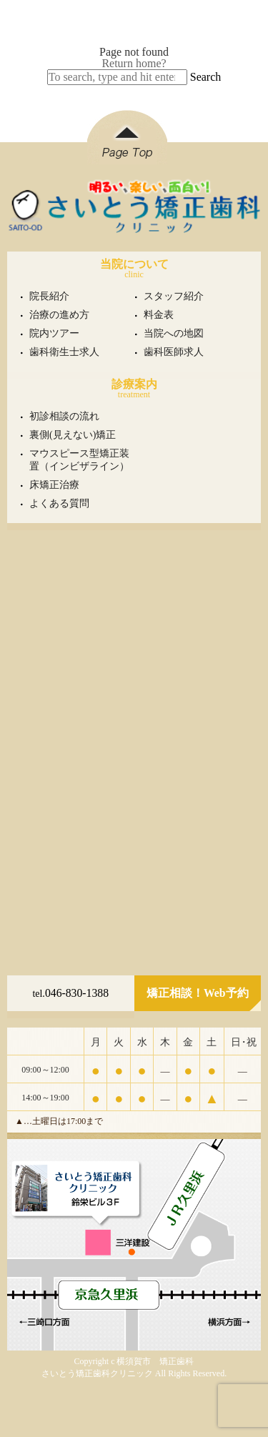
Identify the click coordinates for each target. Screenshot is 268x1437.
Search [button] (206, 77)
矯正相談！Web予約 (198, 993)
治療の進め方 (59, 314)
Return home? (133, 63)
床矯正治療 (54, 484)
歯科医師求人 (174, 352)
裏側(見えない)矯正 (72, 434)
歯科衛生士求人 (64, 352)
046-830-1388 (70, 993)
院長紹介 (49, 296)
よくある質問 (59, 503)
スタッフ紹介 (174, 296)
